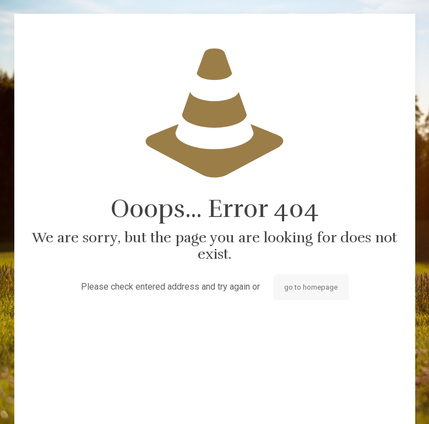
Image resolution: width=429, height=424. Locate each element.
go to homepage (311, 287)
